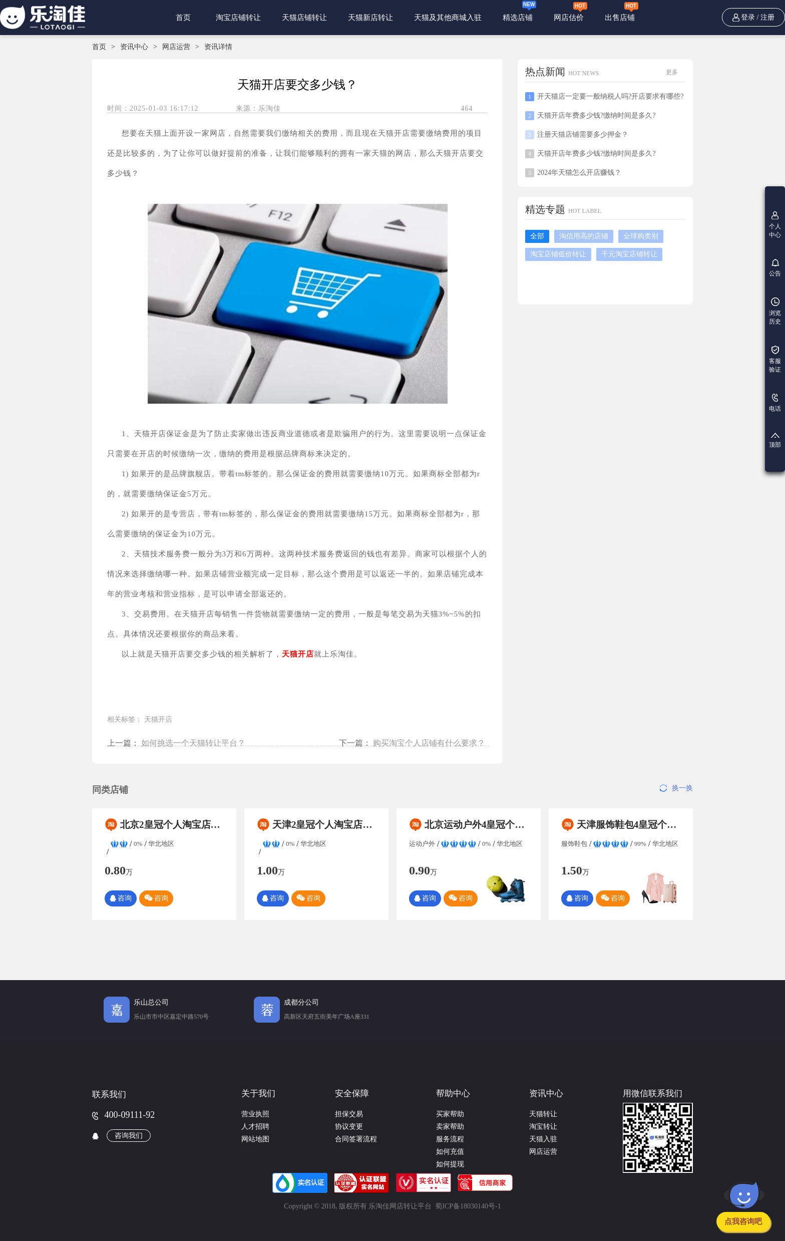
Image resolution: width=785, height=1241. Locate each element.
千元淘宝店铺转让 (629, 254)
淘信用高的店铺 (583, 236)
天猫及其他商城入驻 (448, 18)
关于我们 (258, 1093)
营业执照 (255, 1114)
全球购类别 (640, 236)
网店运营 (176, 47)
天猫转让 (543, 1114)
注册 (767, 17)
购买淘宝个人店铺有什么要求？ (429, 743)
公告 (775, 268)
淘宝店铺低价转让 (558, 254)
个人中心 (775, 224)
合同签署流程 (356, 1139)
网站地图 (255, 1139)
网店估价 (570, 11)
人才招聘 (255, 1126)
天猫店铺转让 (304, 18)
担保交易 (349, 1114)
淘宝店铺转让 (238, 18)
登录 (748, 17)
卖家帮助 (450, 1126)
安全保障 (352, 1093)
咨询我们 (129, 1135)
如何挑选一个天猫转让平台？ (193, 743)
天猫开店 (158, 719)
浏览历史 (775, 311)
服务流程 (450, 1139)
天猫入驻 (543, 1139)
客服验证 (775, 359)
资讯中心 (134, 47)
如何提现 (450, 1164)
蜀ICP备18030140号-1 (468, 1206)
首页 (183, 18)
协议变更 (349, 1126)
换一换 (676, 788)
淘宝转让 (543, 1126)
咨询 (121, 898)
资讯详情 (218, 47)
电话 (775, 403)
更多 (672, 72)
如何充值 (450, 1151)
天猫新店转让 (370, 18)
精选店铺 (519, 11)
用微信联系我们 (652, 1093)
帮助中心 (453, 1093)
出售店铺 (621, 11)
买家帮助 (450, 1114)
